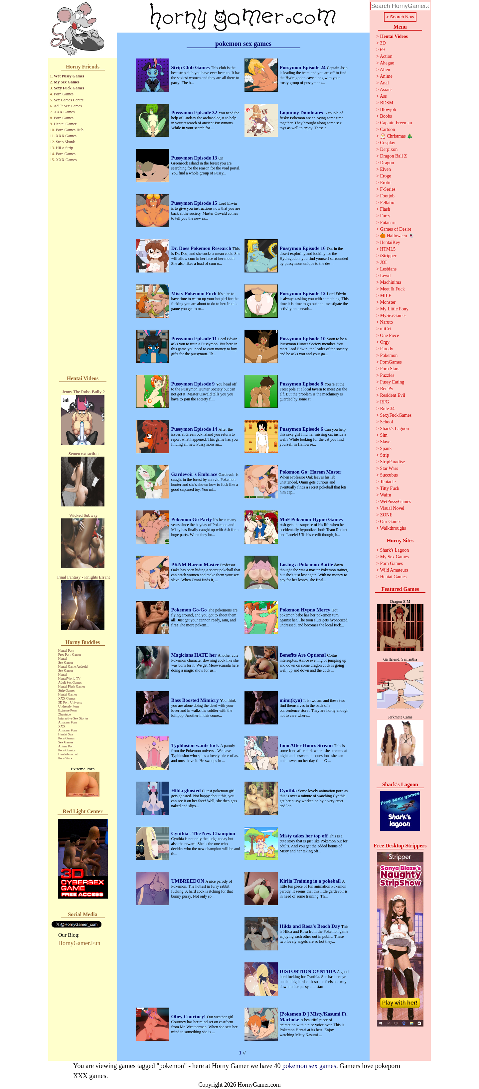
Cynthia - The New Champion (203, 833)
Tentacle (388, 481)
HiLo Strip (64, 148)
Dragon (387, 162)
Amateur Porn (67, 722)
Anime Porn (66, 746)
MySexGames (393, 315)
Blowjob (388, 109)
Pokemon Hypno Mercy (306, 609)
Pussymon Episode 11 (194, 338)
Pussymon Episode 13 (195, 158)
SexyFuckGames (395, 415)
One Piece (389, 335)
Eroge (385, 175)
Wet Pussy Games (69, 76)
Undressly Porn (68, 706)
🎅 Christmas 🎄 (396, 136)
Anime (386, 76)
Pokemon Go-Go (189, 609)
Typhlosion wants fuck (196, 745)
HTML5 (388, 249)
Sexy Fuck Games (69, 88)
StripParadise (392, 461)
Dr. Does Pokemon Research (202, 248)
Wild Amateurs (394, 570)
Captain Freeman (396, 122)
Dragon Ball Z (393, 156)
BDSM (386, 102)
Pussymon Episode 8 (302, 383)
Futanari (388, 222)
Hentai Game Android (72, 666)
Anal (384, 82)
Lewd (385, 275)
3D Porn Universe (70, 702)
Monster (388, 302)
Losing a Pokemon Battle (307, 564)
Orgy (385, 342)
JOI (383, 262)
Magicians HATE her (194, 655)
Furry (385, 215)
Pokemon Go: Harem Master (311, 472)
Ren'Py (386, 388)
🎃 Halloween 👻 (397, 235)
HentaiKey (390, 242)
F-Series (388, 189)
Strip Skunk (65, 142)
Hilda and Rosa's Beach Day (310, 926)
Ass (383, 96)
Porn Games (64, 94)
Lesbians (388, 269)
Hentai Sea (65, 734)
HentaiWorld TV (69, 678)
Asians (386, 89)
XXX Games (64, 112)
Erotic (385, 182)
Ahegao (387, 62)
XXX (62, 726)
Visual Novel (392, 508)
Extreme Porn (67, 710)
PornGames (390, 362)
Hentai (62, 658)
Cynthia (289, 790)
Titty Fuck (389, 488)
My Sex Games (67, 82)
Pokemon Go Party (192, 519)
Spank (386, 448)
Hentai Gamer (65, 124)
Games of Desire (395, 229)
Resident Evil (392, 395)
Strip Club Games (191, 67)
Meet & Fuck (392, 288)
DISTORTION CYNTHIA (308, 971)
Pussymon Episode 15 (195, 203)
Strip (384, 455)
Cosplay (387, 142)
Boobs (386, 116)
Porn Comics (67, 750)
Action (386, 56)
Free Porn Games (69, 654)
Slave (385, 441)
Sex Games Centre (68, 100)
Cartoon (387, 129)
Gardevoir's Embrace (195, 474)
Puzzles (387, 375)
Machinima (390, 282)
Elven (385, 169)
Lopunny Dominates (302, 112)
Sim (384, 435)
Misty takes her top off (304, 835)
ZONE (386, 514)
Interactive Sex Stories (73, 718)
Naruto (386, 322)
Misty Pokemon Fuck (194, 293)
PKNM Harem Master (195, 564)
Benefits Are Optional (303, 655)
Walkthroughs (393, 528)
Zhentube (64, 714)
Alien (385, 69)
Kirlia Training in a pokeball (311, 881)
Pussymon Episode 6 (302, 429)
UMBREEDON (188, 881)
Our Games (390, 521)
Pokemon (389, 355)
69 (382, 49)
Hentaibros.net (68, 754)
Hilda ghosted (186, 790)
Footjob (387, 195)
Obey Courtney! (189, 1016)
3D (383, 43)
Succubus (389, 475)
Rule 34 (387, 408)
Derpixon (389, 149)
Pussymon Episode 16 (303, 248)
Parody (386, 348)
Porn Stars (65, 758)
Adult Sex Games (68, 106)
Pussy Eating (392, 382)
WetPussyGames (395, 501)
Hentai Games (67, 694)
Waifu (385, 494)
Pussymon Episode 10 (303, 338)
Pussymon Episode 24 (303, 67)
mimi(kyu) (291, 700)
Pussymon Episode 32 (195, 112)
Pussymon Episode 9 (193, 383)
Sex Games (65, 662)
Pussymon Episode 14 (195, 429)
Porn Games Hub (69, 130)
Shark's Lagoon (394, 428)
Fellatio (387, 202)
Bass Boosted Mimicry (195, 700)
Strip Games (66, 690)
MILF (385, 295)
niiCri (385, 328)
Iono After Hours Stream (307, 745)
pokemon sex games (309, 1065)
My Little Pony (394, 308)
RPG (384, 401)
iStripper (388, 255)
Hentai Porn (66, 650)
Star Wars (389, 468)
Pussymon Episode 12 (303, 293)
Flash (385, 209)
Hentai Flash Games (71, 686)
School (386, 421)
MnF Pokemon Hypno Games (311, 519)
